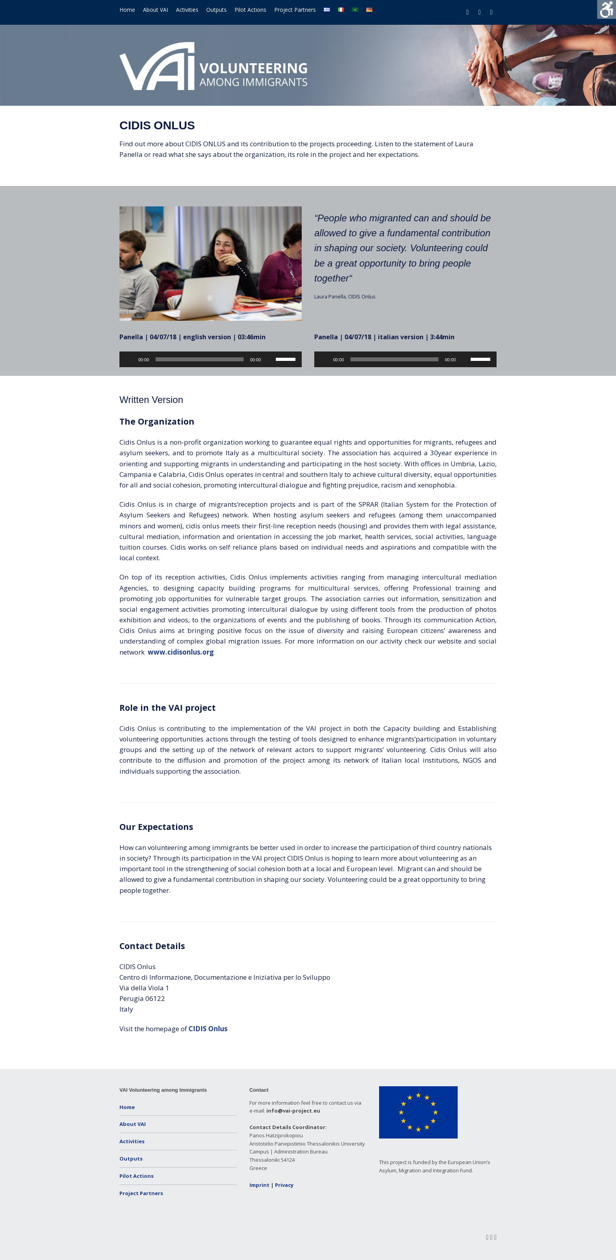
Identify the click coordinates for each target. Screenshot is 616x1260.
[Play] (130, 359)
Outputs (216, 9)
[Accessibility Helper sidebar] (606, 9)
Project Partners (295, 9)
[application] (210, 359)
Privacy (284, 1184)
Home (127, 9)
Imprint (259, 1184)
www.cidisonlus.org (181, 652)
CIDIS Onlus (208, 1028)
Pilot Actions (250, 9)
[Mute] (269, 359)
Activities (187, 9)
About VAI (155, 9)
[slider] (200, 359)
